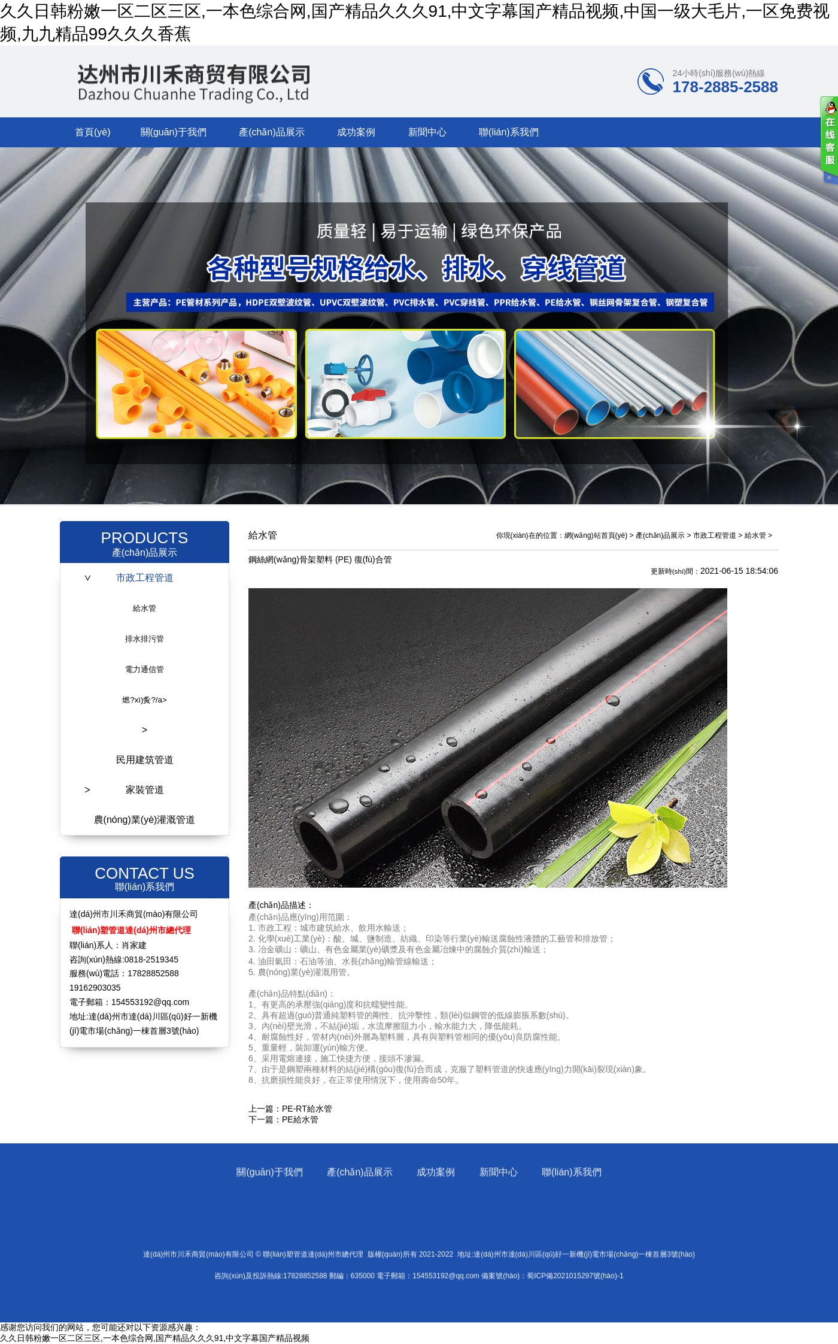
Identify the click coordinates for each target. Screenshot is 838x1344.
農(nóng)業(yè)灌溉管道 (145, 820)
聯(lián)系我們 (509, 132)
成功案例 (356, 132)
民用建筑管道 (145, 760)
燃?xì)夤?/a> (144, 699)
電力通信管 (144, 669)
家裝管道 (145, 790)
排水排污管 (144, 638)
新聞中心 (427, 132)
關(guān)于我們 (174, 132)
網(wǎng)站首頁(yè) (596, 535)
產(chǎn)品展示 (271, 132)
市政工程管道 (145, 578)
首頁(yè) (93, 132)
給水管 (144, 608)
